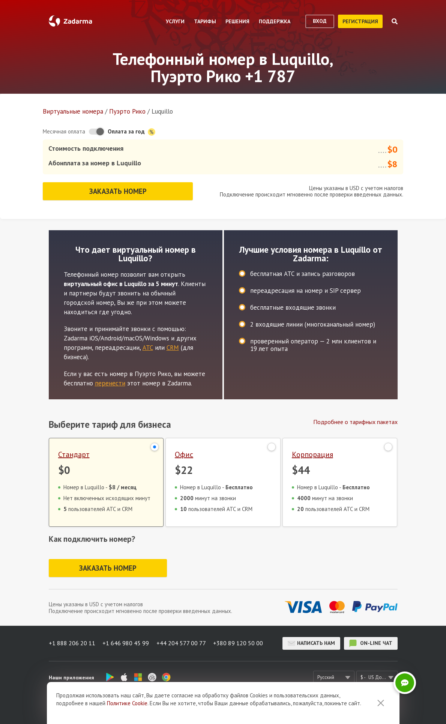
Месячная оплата (64, 131)
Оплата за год (131, 132)
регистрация (360, 21)
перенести (110, 383)
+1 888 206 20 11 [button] (72, 643)
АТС (148, 347)
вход (320, 21)
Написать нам (311, 643)
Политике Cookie (127, 703)
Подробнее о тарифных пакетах (355, 421)
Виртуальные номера (73, 111)
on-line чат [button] (370, 643)
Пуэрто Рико (127, 111)
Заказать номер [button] (118, 190)
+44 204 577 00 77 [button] (181, 643)
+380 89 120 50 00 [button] (239, 643)
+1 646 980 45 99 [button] (126, 643)
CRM (173, 347)
